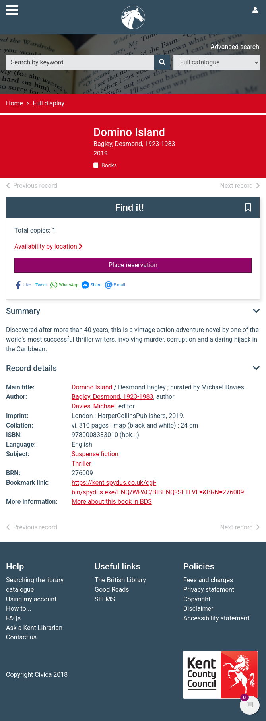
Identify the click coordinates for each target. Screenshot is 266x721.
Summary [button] (23, 311)
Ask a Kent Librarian (34, 628)
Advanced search (235, 47)
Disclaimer (198, 608)
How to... (18, 608)
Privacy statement (208, 589)
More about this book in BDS (112, 501)
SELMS (105, 599)
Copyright (196, 599)
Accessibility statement (216, 618)
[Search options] (216, 62)
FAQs (13, 618)
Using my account (31, 599)
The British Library (120, 580)
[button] (248, 208)
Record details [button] (31, 368)
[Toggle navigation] (12, 9)
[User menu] (255, 10)
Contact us (21, 637)
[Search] (162, 62)
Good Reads (112, 589)
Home (14, 103)
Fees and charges (208, 580)
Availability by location (48, 246)
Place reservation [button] (158, 264)
